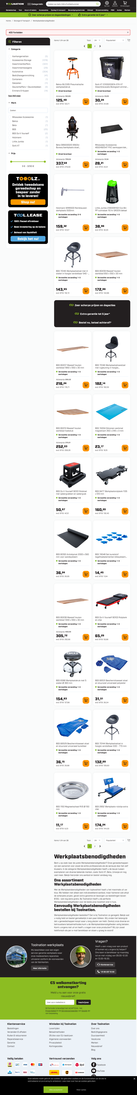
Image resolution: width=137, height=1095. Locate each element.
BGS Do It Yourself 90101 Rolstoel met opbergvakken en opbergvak (71, 492)
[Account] (115, 4)
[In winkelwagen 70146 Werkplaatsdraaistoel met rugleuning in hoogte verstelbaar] (125, 385)
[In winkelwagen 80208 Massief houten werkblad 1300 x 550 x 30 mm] (86, 637)
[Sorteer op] (115, 40)
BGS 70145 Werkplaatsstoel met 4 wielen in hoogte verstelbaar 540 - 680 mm (72, 273)
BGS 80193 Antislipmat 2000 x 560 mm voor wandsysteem (72, 555)
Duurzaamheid (98, 1035)
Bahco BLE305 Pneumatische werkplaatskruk (70, 85)
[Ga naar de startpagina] (15, 4)
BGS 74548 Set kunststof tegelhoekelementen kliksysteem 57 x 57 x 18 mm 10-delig (110, 557)
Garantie (11, 1042)
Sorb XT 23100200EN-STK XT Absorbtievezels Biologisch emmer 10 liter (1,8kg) (111, 87)
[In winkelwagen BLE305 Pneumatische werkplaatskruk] (86, 101)
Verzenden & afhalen (16, 1032)
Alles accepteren (56, 1090)
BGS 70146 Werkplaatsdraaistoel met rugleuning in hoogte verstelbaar (110, 367)
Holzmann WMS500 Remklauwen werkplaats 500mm (71, 209)
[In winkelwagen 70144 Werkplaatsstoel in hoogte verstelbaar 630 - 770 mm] (125, 763)
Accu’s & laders (30, 10)
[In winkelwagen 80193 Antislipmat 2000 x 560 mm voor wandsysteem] (86, 574)
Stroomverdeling (102, 10)
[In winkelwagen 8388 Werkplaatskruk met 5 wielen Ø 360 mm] (86, 700)
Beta (109, 872)
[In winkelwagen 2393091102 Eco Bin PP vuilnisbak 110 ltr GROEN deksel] (125, 227)
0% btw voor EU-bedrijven (61, 1035)
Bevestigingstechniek (76, 10)
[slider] (11, 162)
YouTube (101, 1071)
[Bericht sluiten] (128, 32)
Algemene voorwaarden (60, 1039)
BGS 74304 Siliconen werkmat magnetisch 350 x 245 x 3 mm (109, 429)
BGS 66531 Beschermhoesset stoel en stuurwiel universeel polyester (111, 681)
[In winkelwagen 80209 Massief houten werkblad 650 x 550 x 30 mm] (125, 291)
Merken (127, 10)
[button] (28, 41)
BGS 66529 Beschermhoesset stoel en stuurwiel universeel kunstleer (72, 744)
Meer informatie (39, 968)
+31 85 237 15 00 (105, 971)
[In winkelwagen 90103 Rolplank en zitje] (125, 637)
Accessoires (43, 10)
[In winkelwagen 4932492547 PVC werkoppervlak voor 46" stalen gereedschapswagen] (125, 164)
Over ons (95, 1028)
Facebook (101, 1064)
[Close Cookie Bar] (134, 1078)
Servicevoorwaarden (69, 1011)
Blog (93, 1049)
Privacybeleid (50, 1011)
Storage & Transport (22, 20)
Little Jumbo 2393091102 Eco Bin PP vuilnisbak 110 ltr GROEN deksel (111, 209)
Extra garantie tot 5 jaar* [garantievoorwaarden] (93, 15)
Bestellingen (13, 1028)
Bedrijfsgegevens (99, 1032)
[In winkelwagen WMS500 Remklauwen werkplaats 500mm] (86, 227)
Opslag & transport (58, 10)
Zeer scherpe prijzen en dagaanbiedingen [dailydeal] (51, 15)
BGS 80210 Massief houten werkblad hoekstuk (68, 429)
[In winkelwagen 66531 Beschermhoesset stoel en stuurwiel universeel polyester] (125, 700)
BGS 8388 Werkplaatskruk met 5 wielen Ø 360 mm (71, 681)
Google (84, 1011)
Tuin (20, 10)
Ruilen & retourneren (17, 1035)
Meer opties (81, 1090)
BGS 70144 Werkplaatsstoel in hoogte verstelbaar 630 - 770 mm (111, 744)
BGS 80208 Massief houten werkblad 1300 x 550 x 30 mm (70, 618)
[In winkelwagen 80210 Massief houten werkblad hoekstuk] (86, 448)
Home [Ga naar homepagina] (8, 20)
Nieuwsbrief (96, 1046)
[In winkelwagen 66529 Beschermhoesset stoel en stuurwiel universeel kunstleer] (86, 763)
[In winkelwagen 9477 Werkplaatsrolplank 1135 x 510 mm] (125, 511)
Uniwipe (116, 872)
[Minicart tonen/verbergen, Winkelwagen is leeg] (125, 4)
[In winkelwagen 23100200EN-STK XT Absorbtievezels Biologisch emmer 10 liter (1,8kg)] (125, 101)
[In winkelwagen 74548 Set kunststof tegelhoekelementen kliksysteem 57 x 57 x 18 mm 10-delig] (125, 574)
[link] (84, 46)
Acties (119, 10)
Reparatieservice (15, 1039)
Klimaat (90, 10)
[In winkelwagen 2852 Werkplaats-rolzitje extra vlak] (125, 826)
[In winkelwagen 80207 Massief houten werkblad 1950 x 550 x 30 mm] (86, 385)
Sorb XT (102, 872)
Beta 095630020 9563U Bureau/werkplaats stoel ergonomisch (67, 147)
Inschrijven (83, 1002)
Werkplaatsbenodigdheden (44, 20)
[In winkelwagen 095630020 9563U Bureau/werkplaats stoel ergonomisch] (86, 164)
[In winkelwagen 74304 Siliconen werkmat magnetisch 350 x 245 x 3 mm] (125, 448)
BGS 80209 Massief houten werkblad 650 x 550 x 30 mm (108, 272)
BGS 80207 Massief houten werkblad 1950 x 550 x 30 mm (70, 366)
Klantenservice (105, 964)
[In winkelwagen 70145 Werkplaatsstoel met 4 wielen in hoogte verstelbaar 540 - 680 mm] (86, 291)
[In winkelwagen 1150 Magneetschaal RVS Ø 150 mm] (86, 826)
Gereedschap (11, 10)
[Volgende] (100, 46)
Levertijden (54, 1028)
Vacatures (95, 1039)
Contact (11, 1046)
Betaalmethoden (57, 1032)
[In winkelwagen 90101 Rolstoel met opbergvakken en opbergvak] (86, 511)
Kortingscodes (55, 1046)
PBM (112, 10)
